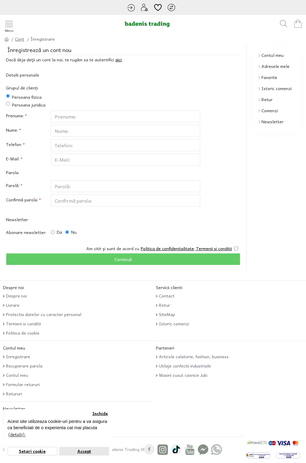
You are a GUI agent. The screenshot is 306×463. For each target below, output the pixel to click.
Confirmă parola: (22, 199)
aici (118, 60)
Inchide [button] (100, 413)
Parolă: (12, 185)
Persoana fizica (24, 97)
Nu (70, 232)
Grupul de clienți (22, 87)
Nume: (12, 130)
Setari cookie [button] (32, 451)
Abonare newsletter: (26, 232)
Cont (19, 39)
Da (56, 232)
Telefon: (14, 144)
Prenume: (15, 115)
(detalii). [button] (17, 434)
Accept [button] (84, 451)
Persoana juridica (25, 105)
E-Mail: (12, 158)
